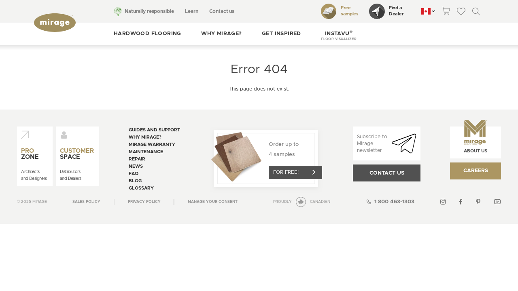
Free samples (340, 11)
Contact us (221, 11)
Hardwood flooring (147, 33)
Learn (191, 11)
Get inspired (281, 33)
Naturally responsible (149, 11)
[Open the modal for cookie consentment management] (213, 202)
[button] (339, 34)
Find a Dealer (386, 11)
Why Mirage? (221, 33)
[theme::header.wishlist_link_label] (461, 11)
